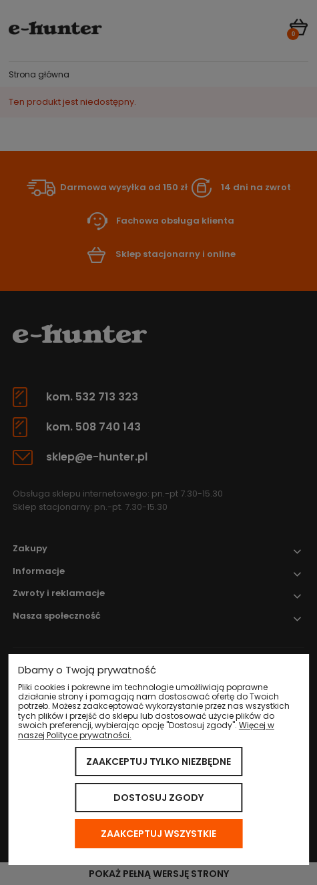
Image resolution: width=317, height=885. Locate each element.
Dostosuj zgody (158, 797)
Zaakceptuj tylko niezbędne (158, 761)
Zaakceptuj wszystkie (158, 833)
